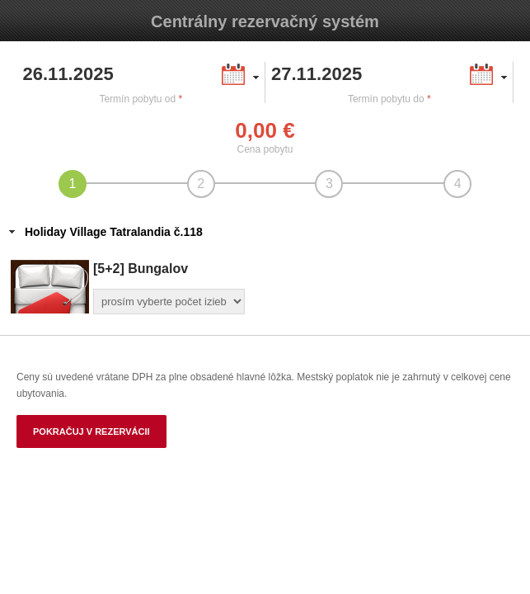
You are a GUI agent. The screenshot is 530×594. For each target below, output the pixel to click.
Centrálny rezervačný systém (265, 21)
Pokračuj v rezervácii (91, 431)
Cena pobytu (265, 149)
